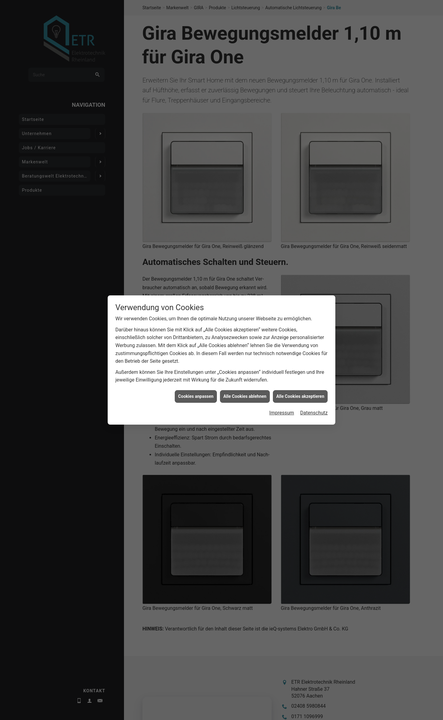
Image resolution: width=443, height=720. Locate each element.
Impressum (281, 283)
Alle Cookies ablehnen (244, 265)
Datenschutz (314, 283)
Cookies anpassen (196, 265)
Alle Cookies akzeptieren (300, 265)
